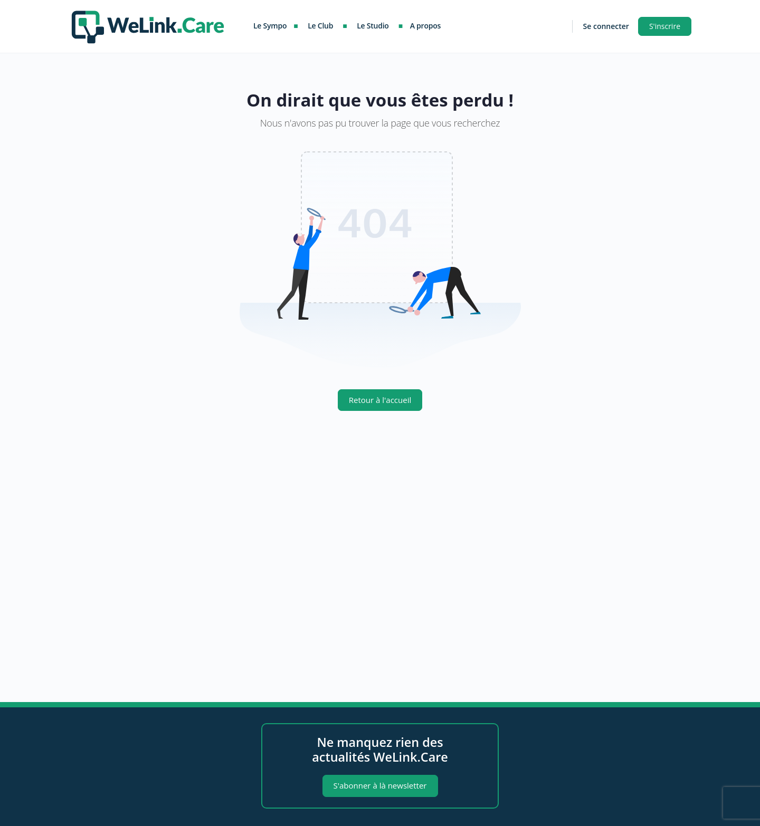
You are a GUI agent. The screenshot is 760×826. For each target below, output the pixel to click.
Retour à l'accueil (380, 400)
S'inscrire (664, 26)
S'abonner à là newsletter (380, 785)
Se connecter (606, 26)
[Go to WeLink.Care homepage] (148, 24)
